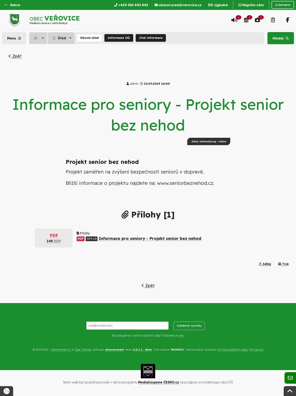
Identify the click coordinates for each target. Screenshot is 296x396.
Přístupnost (256, 349)
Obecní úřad (89, 38)
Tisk (283, 264)
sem (181, 335)
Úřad (58, 38)
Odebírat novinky (189, 326)
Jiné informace (151, 38)
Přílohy (83, 233)
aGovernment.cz (61, 349)
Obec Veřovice (83, 349)
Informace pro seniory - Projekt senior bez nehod (139, 238)
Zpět (15, 56)
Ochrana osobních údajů (232, 349)
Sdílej (265, 264)
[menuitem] (38, 38)
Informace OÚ (119, 38)
